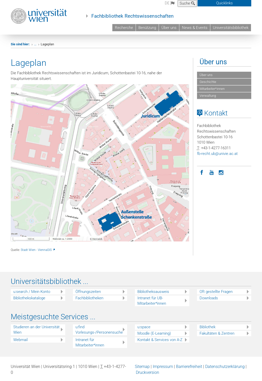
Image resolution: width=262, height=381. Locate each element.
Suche (187, 3)
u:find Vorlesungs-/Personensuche (99, 330)
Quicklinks (224, 3)
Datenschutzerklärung (225, 366)
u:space (143, 327)
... (35, 44)
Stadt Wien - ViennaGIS (38, 250)
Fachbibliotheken (89, 298)
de (169, 3)
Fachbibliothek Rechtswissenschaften (132, 16)
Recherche (124, 27)
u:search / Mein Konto (31, 291)
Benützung (147, 27)
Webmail (20, 339)
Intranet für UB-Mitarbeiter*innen (151, 301)
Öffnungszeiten (88, 291)
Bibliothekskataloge (29, 298)
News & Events (195, 27)
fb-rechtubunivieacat (217, 153)
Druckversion (147, 372)
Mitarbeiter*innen (212, 89)
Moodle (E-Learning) (154, 333)
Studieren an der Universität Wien (36, 330)
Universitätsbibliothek (230, 27)
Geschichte (208, 82)
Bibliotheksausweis (153, 291)
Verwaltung (208, 96)
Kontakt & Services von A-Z (159, 339)
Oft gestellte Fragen (216, 291)
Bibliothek (207, 327)
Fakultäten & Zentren (217, 333)
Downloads (209, 298)
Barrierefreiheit (189, 366)
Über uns (169, 27)
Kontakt (212, 113)
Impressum (163, 366)
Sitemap (142, 366)
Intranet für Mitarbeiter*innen (89, 342)
